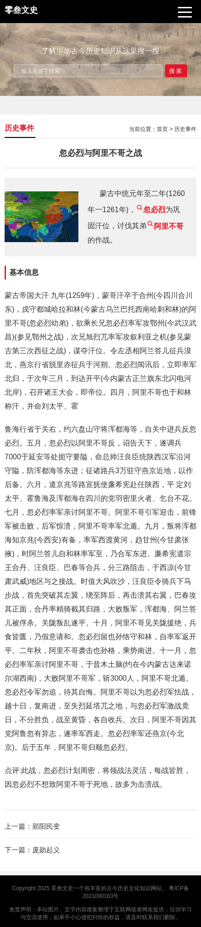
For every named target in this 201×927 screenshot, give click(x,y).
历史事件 (185, 129)
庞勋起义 (46, 850)
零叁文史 (62, 888)
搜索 (176, 70)
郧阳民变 (46, 826)
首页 (162, 129)
